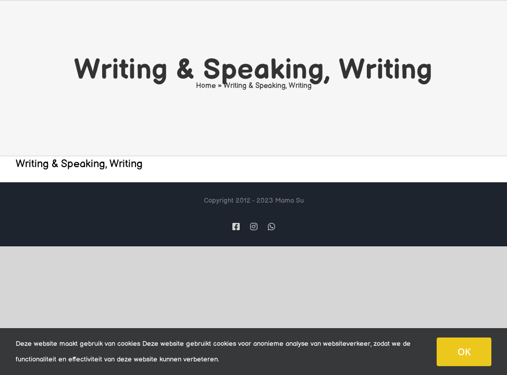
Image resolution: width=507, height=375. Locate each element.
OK (464, 351)
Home (206, 85)
